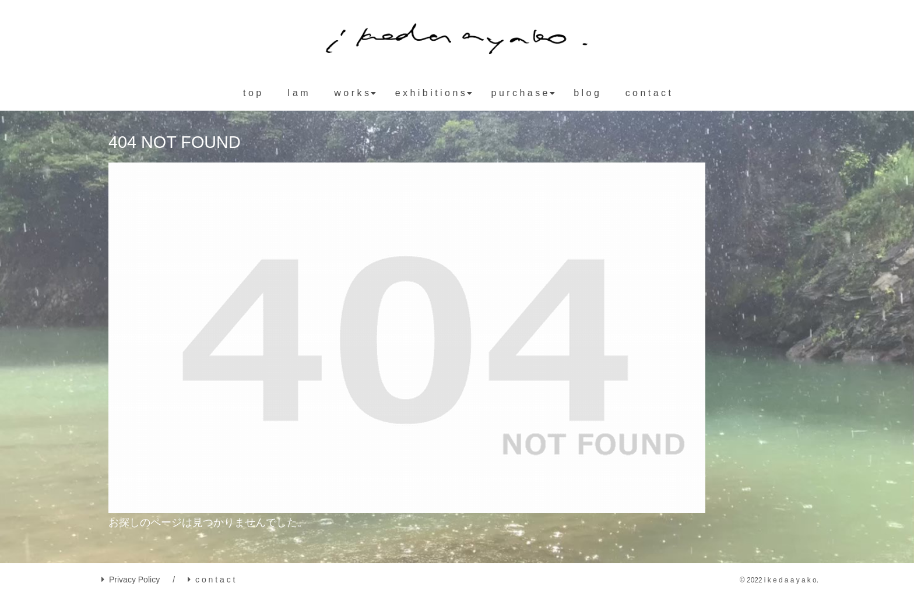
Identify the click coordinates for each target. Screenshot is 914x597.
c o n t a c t (211, 579)
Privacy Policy (130, 579)
